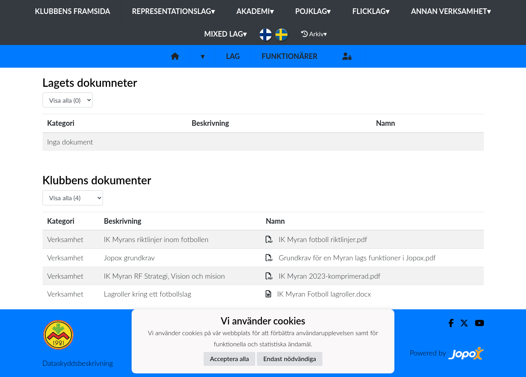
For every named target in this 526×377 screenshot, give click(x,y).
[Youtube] (476, 323)
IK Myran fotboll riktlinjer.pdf (316, 239)
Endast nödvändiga (289, 358)
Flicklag (370, 11)
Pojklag (313, 11)
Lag (233, 56)
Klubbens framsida (72, 11)
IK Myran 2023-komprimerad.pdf (323, 276)
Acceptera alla (229, 358)
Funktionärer (289, 56)
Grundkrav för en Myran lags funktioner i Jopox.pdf (351, 257)
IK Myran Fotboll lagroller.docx (318, 293)
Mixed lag (225, 33)
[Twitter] (461, 323)
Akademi (255, 11)
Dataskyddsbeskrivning (78, 363)
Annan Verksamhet (451, 11)
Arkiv (314, 34)
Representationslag (173, 11)
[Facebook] (448, 323)
